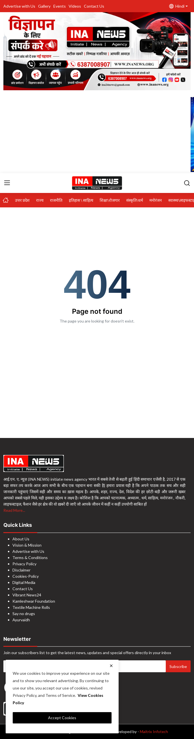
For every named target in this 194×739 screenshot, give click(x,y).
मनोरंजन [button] (155, 200)
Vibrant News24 (26, 594)
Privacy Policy (24, 563)
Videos (75, 6)
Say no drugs (23, 613)
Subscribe (178, 666)
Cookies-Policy (25, 576)
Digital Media (23, 582)
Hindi (176, 6)
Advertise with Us (19, 6)
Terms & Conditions (30, 557)
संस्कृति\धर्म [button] (134, 200)
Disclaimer (21, 570)
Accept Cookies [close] (62, 717)
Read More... (14, 510)
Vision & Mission (27, 545)
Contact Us (94, 6)
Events (59, 6)
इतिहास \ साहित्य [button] (81, 200)
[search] (187, 183)
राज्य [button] (39, 200)
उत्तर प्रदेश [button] (22, 200)
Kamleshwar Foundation (33, 601)
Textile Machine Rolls (31, 607)
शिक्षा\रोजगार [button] (110, 200)
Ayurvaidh (21, 619)
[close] (111, 666)
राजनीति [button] (56, 200)
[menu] (7, 183)
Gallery (44, 6)
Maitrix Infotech (154, 731)
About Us (20, 538)
